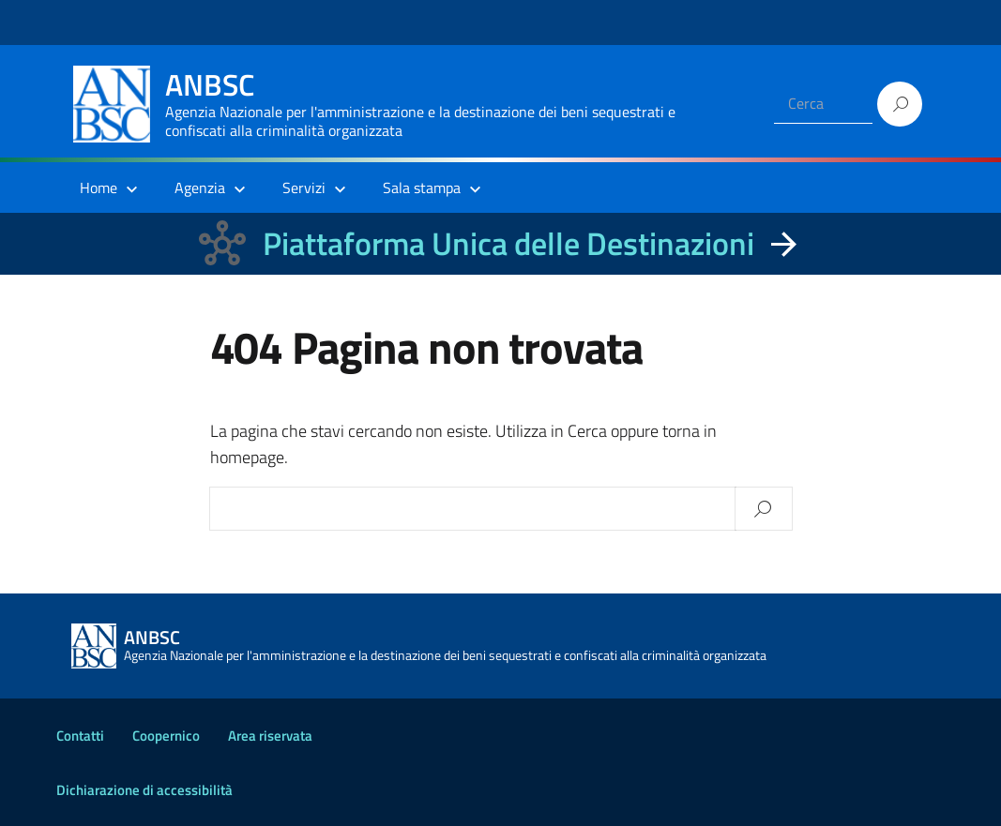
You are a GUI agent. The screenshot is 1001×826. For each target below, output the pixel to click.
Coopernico (166, 735)
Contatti (80, 735)
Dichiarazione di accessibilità (144, 790)
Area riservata (270, 735)
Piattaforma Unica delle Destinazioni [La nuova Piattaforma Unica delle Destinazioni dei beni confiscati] (508, 243)
